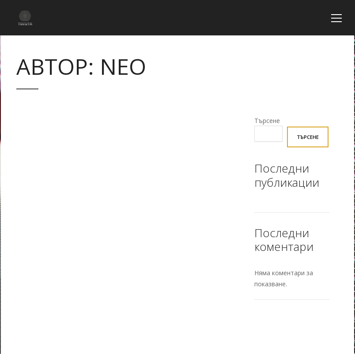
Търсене (267, 120)
